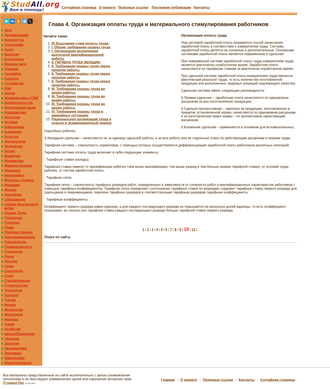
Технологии (13, 290)
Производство (15, 242)
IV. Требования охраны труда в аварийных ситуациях (77, 113)
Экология (11, 343)
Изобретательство (18, 103)
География (12, 73)
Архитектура (14, 40)
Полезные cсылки (133, 7)
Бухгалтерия (14, 59)
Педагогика (13, 218)
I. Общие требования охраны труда (81, 47)
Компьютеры (14, 127)
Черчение (12, 338)
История (10, 122)
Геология (11, 78)
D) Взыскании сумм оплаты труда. (80, 43)
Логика (9, 151)
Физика (10, 305)
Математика (13, 161)
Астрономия (13, 44)
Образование (14, 199)
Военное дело (15, 64)
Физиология (13, 309)
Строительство (16, 285)
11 (193, 229)
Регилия (10, 261)
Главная (168, 380)
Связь (9, 266)
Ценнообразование (19, 334)
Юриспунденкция (17, 363)
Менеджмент (14, 175)
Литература (13, 146)
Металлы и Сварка (19, 180)
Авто (8, 30)
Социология (13, 271)
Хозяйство (12, 329)
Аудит (9, 49)
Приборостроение (18, 232)
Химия (9, 324)
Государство (14, 83)
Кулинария (12, 132)
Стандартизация (17, 280)
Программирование (19, 237)
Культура (11, 136)
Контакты (202, 7)
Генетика (11, 69)
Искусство (12, 117)
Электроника (14, 358)
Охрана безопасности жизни (21, 206)
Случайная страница (79, 7)
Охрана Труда (15, 213)
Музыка (10, 190)
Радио (9, 256)
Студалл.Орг (13, 383)
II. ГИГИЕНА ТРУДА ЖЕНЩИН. (76, 62)
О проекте (107, 7)
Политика (11, 222)
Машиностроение (18, 165)
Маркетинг (12, 156)
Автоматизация (16, 35)
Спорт (9, 276)
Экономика (13, 353)
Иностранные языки (20, 107)
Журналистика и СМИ (21, 98)
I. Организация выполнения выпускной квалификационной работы (78, 54)
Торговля (11, 295)
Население (13, 194)
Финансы (11, 319)
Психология (13, 251)
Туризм (10, 300)
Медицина (12, 170)
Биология (11, 54)
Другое (9, 93)
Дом (7, 88)
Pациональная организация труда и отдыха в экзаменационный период (81, 121)
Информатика (15, 112)
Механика (12, 185)
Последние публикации (171, 7)
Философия (13, 314)
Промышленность (18, 247)
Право (9, 227)
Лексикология (15, 141)
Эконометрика (15, 348)
